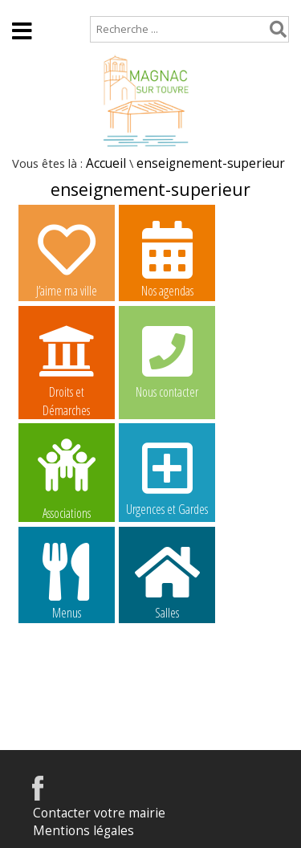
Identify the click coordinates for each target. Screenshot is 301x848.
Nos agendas (167, 259)
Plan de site (102, 7)
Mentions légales (83, 830)
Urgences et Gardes (167, 477)
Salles (167, 581)
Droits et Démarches (66, 360)
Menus (66, 581)
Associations (66, 478)
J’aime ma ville (66, 259)
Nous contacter (167, 360)
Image (66, 681)
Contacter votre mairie (99, 813)
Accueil (26, 7)
